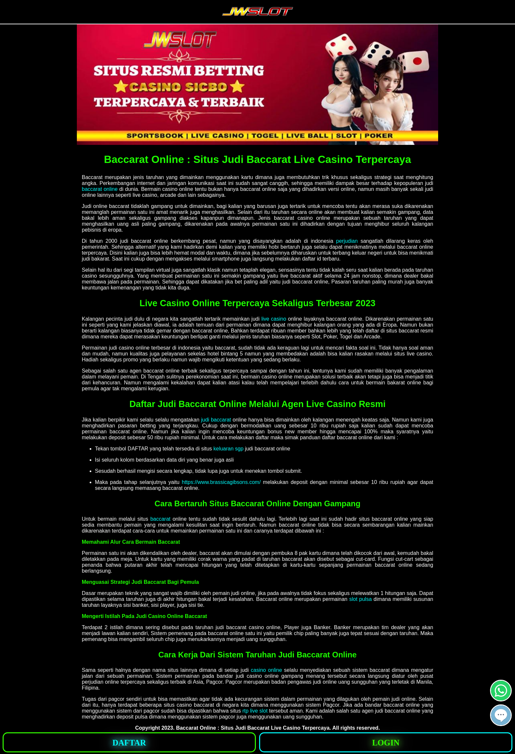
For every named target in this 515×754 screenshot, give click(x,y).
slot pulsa (360, 599)
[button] (501, 715)
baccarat (160, 519)
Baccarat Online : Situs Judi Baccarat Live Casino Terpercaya (252, 728)
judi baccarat (216, 420)
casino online (266, 670)
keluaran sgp (228, 448)
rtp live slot (255, 711)
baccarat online (100, 189)
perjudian (347, 241)
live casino (273, 319)
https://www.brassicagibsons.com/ (221, 482)
